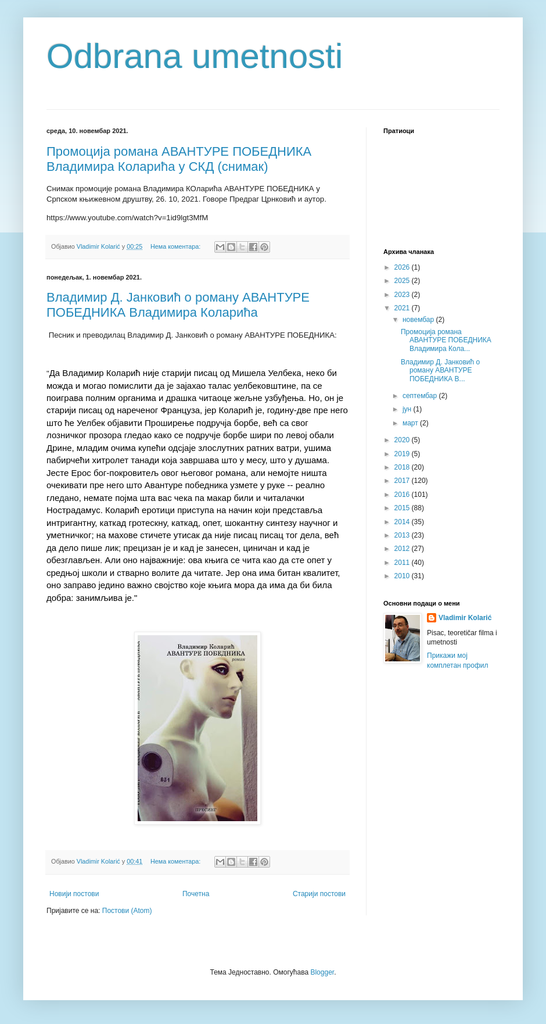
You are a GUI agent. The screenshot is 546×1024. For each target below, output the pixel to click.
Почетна (195, 894)
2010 (403, 576)
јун (408, 409)
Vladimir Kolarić (465, 618)
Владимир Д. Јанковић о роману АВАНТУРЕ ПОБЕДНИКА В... (440, 370)
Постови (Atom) (127, 911)
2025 (403, 281)
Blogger (322, 972)
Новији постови (74, 894)
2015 (403, 508)
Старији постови (319, 894)
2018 (403, 467)
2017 (403, 481)
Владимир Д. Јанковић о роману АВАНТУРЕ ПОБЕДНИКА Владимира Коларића (178, 305)
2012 (403, 549)
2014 (403, 522)
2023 (403, 295)
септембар (421, 396)
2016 (403, 494)
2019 (403, 454)
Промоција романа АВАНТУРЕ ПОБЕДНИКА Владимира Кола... (446, 340)
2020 (403, 440)
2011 (403, 562)
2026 (403, 267)
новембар (419, 320)
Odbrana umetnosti (194, 56)
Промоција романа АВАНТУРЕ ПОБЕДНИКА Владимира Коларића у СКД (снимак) (178, 159)
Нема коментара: (176, 246)
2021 (403, 308)
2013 (403, 535)
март (411, 423)
